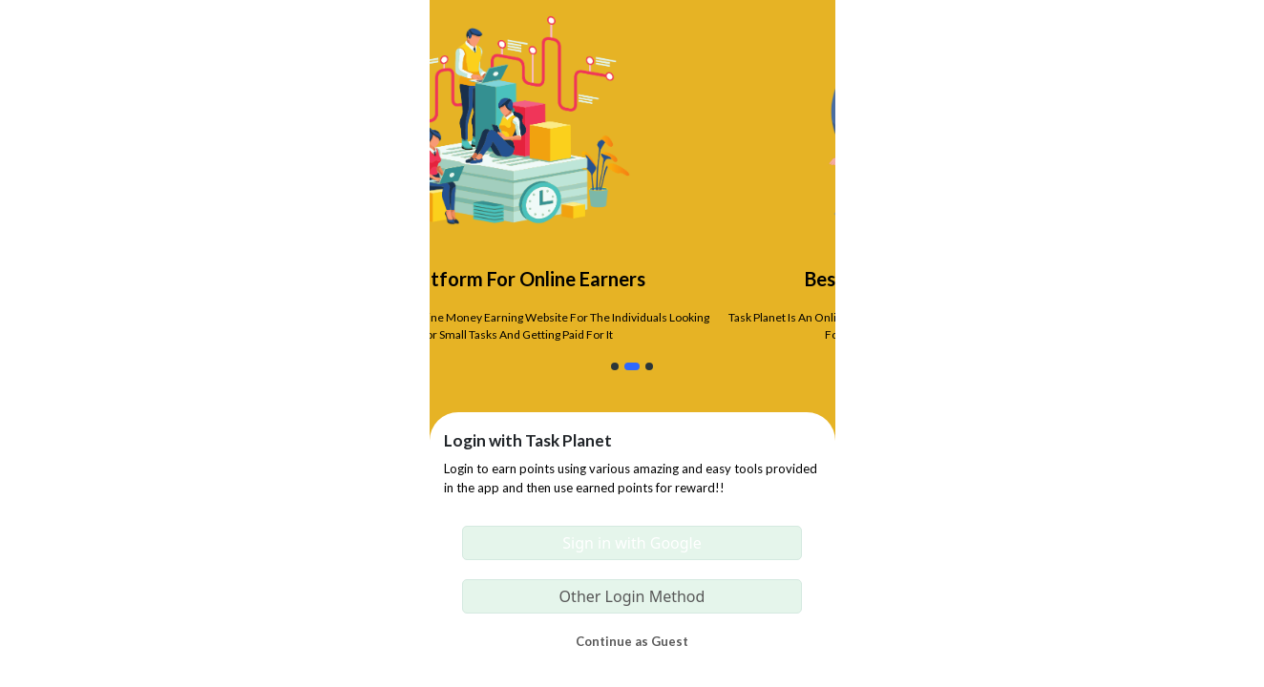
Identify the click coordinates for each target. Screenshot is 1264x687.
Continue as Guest (632, 641)
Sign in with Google (632, 542)
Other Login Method (632, 596)
